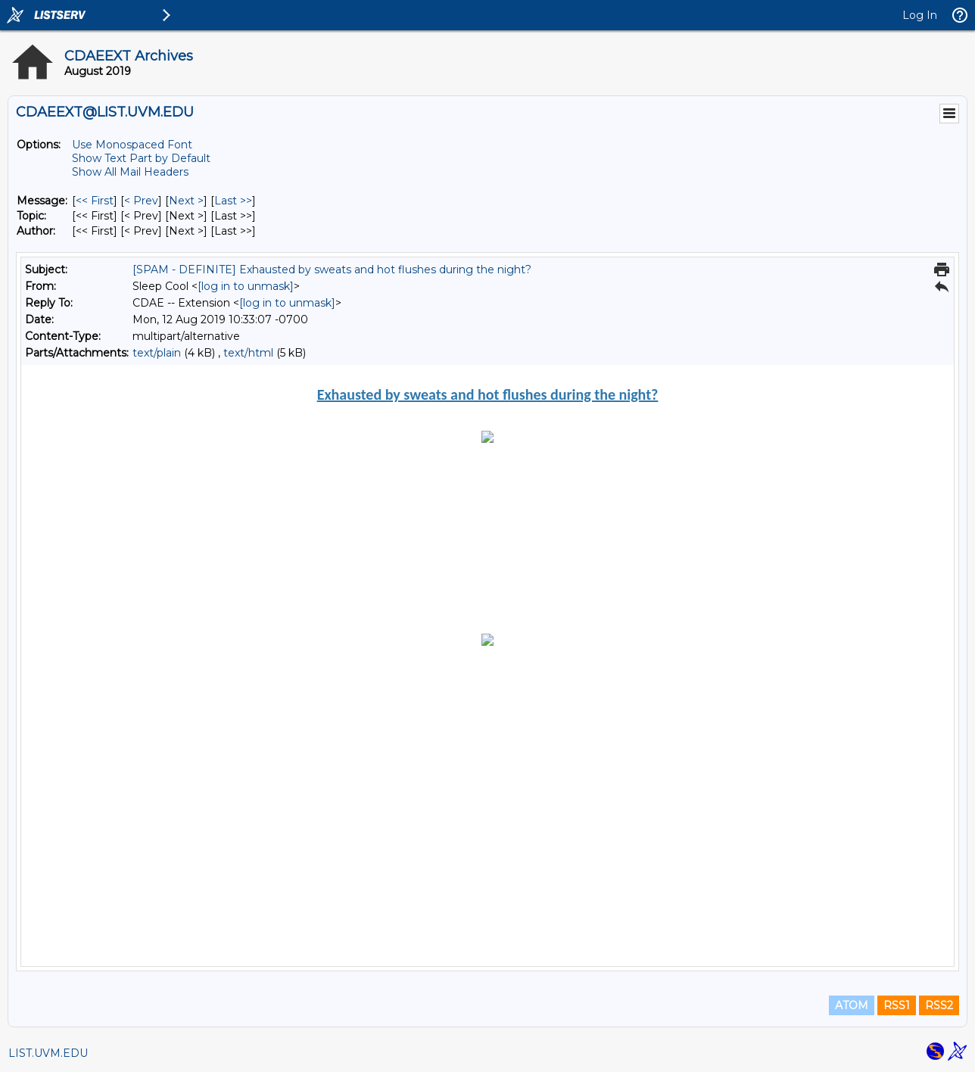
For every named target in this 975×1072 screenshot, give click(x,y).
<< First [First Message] (95, 200)
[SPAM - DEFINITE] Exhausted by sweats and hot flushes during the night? (331, 269)
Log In (919, 15)
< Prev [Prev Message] (141, 200)
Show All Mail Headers (130, 172)
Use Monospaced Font (132, 144)
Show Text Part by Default (141, 158)
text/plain (156, 353)
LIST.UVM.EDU (48, 1053)
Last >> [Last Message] (233, 200)
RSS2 (939, 1005)
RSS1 (896, 1005)
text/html (248, 353)
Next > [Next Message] (186, 200)
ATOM (851, 1005)
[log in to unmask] (246, 286)
